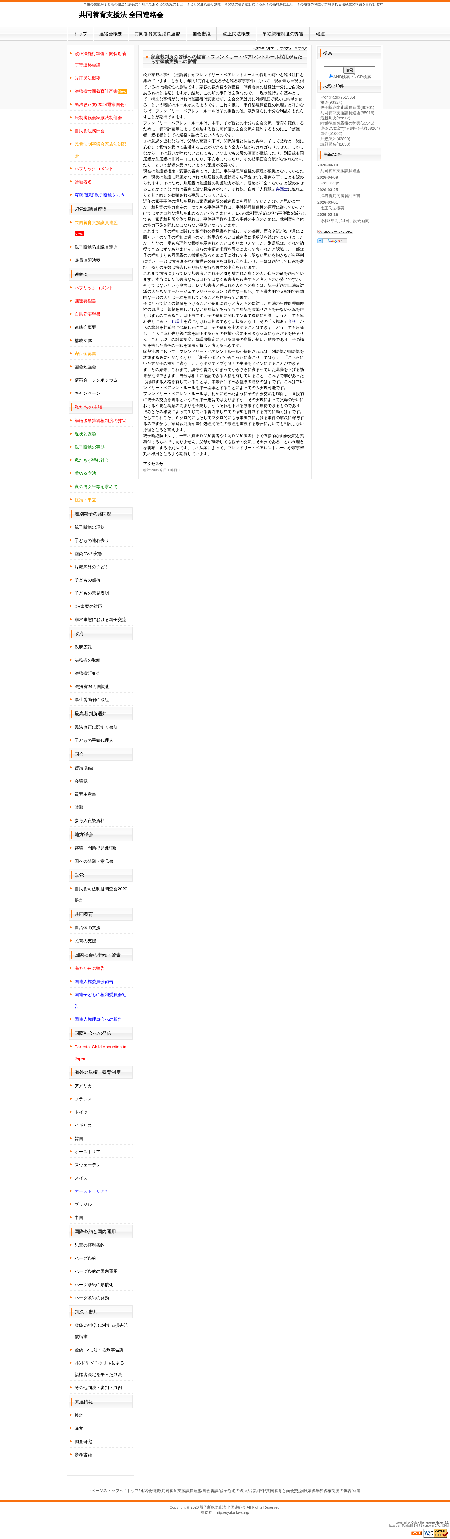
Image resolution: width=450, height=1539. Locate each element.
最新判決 (335, 118)
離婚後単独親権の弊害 (347, 123)
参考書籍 (83, 1454)
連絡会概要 (110, 33)
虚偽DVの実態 (88, 553)
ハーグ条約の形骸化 (94, 1284)
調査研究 (83, 1441)
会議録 (81, 781)
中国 (79, 1217)
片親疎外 (335, 139)
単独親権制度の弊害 (283, 33)
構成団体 (83, 340)
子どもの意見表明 (92, 593)
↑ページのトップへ (106, 1490)
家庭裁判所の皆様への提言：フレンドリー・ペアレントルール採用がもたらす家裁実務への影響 (226, 59)
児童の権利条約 (90, 1245)
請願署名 (335, 144)
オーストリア (87, 1151)
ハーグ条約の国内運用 (96, 1271)
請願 (79, 807)
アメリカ (83, 1085)
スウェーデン (87, 1164)
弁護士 (282, 189)
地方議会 (84, 834)
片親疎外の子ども (92, 566)
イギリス (83, 1125)
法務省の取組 (87, 660)
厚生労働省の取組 (92, 699)
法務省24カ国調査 (92, 686)
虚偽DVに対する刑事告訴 (99, 1349)
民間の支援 (85, 940)
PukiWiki (407, 1525)
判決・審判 (86, 1311)
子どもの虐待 (87, 579)
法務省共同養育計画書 (340, 195)
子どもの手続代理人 (94, 740)
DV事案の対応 (88, 606)
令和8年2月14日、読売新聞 (344, 220)
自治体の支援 (87, 927)
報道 (320, 33)
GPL (437, 1525)
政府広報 (83, 646)
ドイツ (81, 1112)
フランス (83, 1098)
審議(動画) (85, 767)
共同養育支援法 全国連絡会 (121, 15)
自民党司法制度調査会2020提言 (101, 894)
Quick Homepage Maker (427, 1522)
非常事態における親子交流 (100, 619)
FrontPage (337, 97)
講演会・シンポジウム (96, 380)
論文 (79, 1428)
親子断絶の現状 (90, 527)
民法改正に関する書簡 (96, 727)
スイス (81, 1178)
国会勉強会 (85, 366)
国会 (331, 133)
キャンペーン (87, 393)
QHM (445, 1525)
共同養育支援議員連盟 (157, 33)
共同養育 (84, 914)
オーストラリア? (91, 1191)
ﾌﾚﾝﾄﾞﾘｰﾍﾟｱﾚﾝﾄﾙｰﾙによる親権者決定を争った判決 (99, 1369)
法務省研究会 (87, 673)
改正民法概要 (236, 33)
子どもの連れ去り (92, 540)
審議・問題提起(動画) (95, 848)
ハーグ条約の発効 (92, 1297)
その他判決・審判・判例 (98, 1387)
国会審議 (201, 33)
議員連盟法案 (87, 260)
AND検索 (339, 76)
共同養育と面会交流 (284, 1490)
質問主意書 (85, 794)
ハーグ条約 (85, 1258)
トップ (80, 33)
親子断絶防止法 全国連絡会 (223, 1507)
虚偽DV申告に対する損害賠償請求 (101, 1331)
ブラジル (83, 1204)
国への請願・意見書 (94, 861)
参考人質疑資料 (90, 820)
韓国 (79, 1138)
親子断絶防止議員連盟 (96, 247)
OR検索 (361, 76)
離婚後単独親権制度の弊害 (327, 1490)
